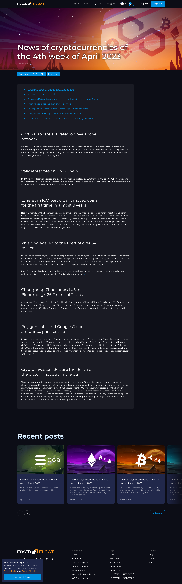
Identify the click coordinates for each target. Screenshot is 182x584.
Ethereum (53, 74)
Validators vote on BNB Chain (42, 94)
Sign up (158, 4)
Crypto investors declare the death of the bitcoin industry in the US (60, 118)
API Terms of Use (80, 578)
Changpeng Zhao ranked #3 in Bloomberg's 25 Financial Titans (58, 109)
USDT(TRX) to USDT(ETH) (122, 574)
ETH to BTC (115, 570)
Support (111, 4)
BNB (34, 74)
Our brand (77, 558)
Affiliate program (80, 562)
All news (157, 513)
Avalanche (24, 74)
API (102, 4)
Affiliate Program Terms (83, 574)
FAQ (94, 4)
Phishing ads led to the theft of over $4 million (50, 104)
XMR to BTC (115, 558)
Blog (85, 4)
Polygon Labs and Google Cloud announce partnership (54, 113)
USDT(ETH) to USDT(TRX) (122, 578)
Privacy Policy (78, 570)
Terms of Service (80, 566)
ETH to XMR (115, 566)
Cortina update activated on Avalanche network (51, 89)
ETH (43, 74)
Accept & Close (23, 577)
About (76, 4)
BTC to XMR (115, 562)
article (87, 274)
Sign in (144, 4)
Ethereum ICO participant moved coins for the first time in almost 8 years (63, 99)
